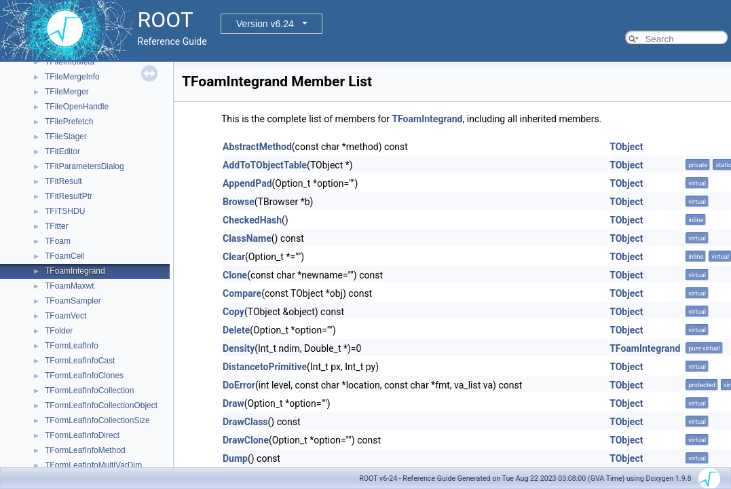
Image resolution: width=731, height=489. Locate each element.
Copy (233, 311)
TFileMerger (67, 91)
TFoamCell (65, 256)
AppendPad (247, 183)
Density (239, 348)
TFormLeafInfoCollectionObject (101, 405)
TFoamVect (65, 316)
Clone (235, 275)
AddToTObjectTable (265, 165)
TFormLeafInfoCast (80, 360)
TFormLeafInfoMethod (85, 450)
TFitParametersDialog (84, 166)
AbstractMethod (257, 146)
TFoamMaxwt (69, 286)
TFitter (57, 226)
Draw (233, 403)
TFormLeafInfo (71, 345)
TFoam (58, 241)
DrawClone (246, 440)
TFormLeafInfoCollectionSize (97, 420)
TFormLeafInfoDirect (82, 435)
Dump (235, 458)
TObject (626, 146)
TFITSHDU (65, 211)
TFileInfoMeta (69, 62)
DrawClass (245, 421)
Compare (242, 293)
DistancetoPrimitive (265, 366)
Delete (236, 330)
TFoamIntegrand (75, 271)
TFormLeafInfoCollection (89, 390)
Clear (234, 256)
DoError (239, 385)
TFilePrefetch (69, 121)
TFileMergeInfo (72, 77)
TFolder (59, 331)
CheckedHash (252, 220)
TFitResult (63, 181)
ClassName (247, 238)
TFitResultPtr (68, 196)
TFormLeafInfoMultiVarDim (93, 465)
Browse (239, 201)
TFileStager (66, 136)
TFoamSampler (73, 301)
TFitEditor (62, 151)
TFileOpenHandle (77, 106)
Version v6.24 (265, 23)
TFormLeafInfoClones (84, 375)
